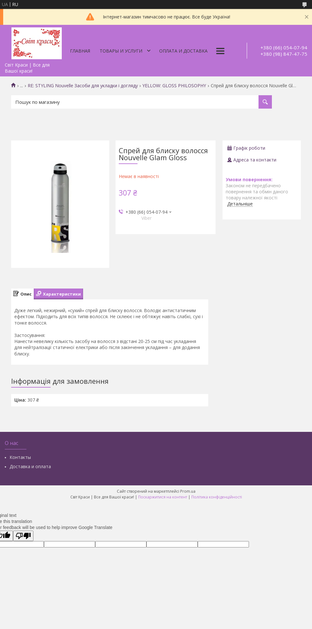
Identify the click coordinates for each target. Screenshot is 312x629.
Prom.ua (187, 491)
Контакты (20, 457)
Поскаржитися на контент (162, 497)
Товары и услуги (121, 51)
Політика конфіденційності (216, 497)
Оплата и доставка (183, 51)
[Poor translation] (23, 536)
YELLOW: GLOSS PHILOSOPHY (174, 86)
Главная (80, 51)
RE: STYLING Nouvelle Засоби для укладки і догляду (83, 86)
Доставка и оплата (30, 466)
